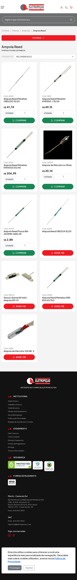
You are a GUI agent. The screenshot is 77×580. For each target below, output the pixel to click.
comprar (19, 120)
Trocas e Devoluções (16, 451)
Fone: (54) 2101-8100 (16, 510)
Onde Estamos (14, 408)
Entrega (11, 447)
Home (5, 30)
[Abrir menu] (2, 7)
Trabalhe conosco (15, 405)
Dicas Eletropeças (15, 415)
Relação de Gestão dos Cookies (20, 422)
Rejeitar (29, 567)
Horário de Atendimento (17, 411)
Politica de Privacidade (17, 418)
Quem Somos (13, 401)
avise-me (57, 252)
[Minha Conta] (61, 7)
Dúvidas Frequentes (16, 440)
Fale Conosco (13, 433)
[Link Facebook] (13, 535)
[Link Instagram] (9, 535)
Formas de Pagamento (16, 444)
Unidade (9, 113)
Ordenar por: (8, 57)
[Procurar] (71, 20)
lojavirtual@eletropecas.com (19, 524)
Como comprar (14, 437)
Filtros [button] (38, 38)
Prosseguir (15, 567)
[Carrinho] (71, 7)
